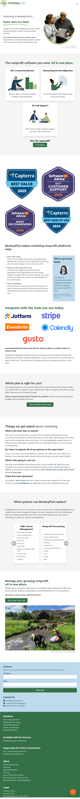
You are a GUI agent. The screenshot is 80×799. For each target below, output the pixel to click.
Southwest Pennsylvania (13, 754)
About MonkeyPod (10, 764)
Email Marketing (10, 730)
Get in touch (21, 480)
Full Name (7, 673)
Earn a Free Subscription (13, 775)
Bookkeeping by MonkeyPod (14, 741)
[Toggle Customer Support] (73, 792)
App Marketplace (10, 770)
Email (5, 681)
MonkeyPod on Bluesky (14, 706)
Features (6, 767)
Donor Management (11, 719)
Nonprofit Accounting (12, 722)
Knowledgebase (23, 483)
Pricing (6, 772)
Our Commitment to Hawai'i (14, 751)
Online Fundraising (11, 727)
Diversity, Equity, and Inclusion (15, 778)
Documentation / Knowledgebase (16, 780)
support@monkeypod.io (14, 703)
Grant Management (11, 725)
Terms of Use (8, 793)
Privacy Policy (9, 791)
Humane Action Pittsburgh (69, 47)
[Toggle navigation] (77, 3)
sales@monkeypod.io (13, 700)
